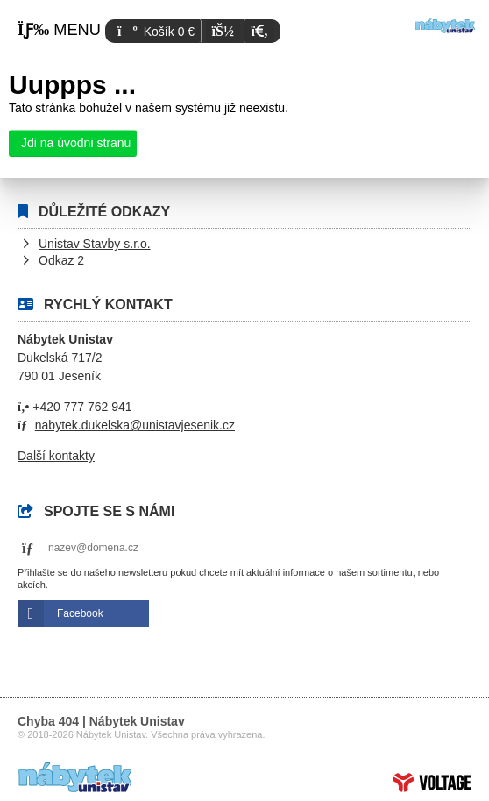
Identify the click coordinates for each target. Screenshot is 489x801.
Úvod (445, 25)
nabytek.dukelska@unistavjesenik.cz (135, 425)
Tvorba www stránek (432, 782)
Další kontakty (56, 456)
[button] (259, 31)
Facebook (80, 613)
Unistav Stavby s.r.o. (95, 244)
